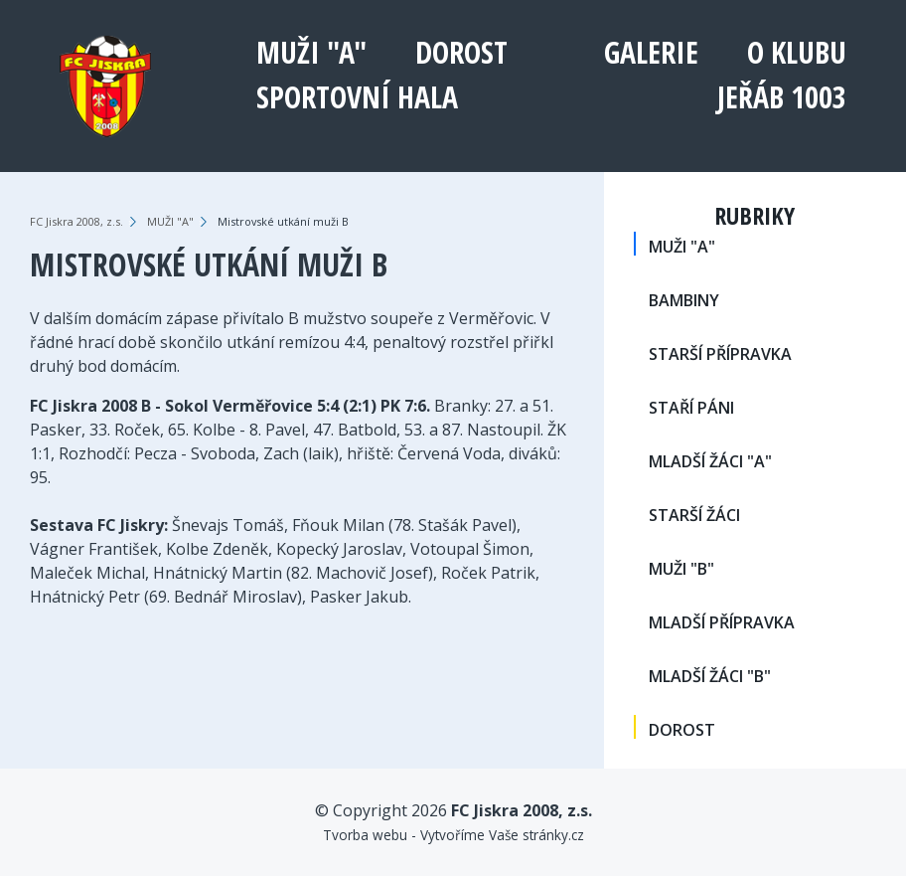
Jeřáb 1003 (781, 97)
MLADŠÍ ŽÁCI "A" (710, 461)
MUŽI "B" (681, 569)
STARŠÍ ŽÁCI (694, 515)
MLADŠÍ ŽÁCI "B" (710, 676)
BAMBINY (684, 300)
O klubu (796, 52)
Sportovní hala (357, 97)
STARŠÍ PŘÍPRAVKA (720, 354)
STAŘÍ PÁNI (691, 408)
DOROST (461, 52)
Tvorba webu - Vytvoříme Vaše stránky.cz (453, 834)
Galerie (651, 52)
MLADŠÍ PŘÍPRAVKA (722, 622)
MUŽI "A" (311, 52)
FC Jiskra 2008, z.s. (76, 221)
